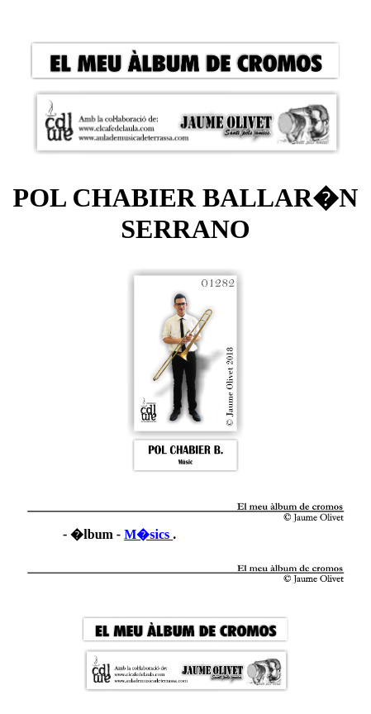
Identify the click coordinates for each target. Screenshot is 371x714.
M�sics (148, 534)
